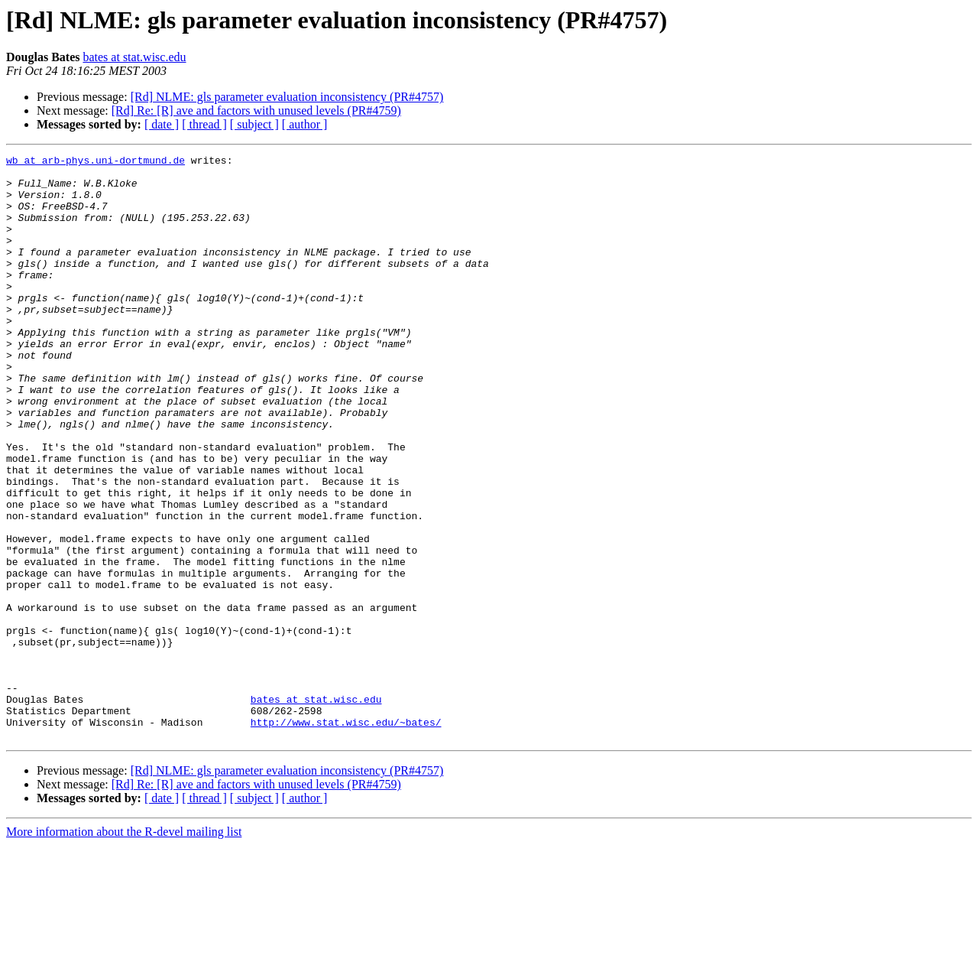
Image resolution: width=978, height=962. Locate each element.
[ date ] (161, 124)
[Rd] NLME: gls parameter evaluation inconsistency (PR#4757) (287, 96)
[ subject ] (254, 124)
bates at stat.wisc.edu (134, 56)
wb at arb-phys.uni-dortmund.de (95, 162)
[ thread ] (204, 124)
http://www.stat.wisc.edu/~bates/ (346, 836)
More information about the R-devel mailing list (123, 948)
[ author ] (305, 124)
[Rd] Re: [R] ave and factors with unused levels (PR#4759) (256, 110)
